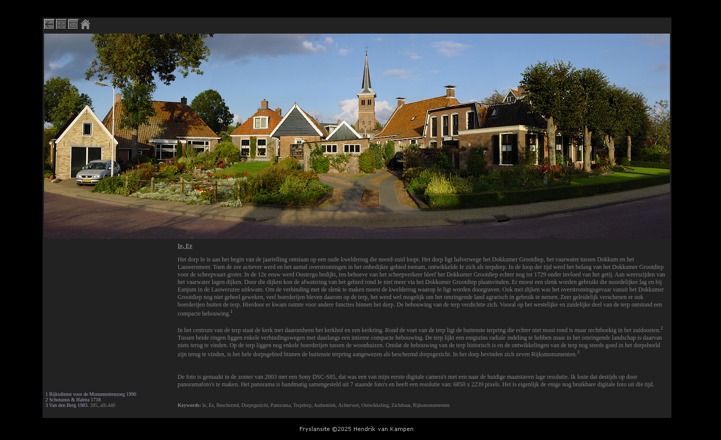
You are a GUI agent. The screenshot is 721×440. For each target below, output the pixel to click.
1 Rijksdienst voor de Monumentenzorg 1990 (91, 394)
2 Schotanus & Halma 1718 (73, 399)
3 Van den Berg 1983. (67, 405)
